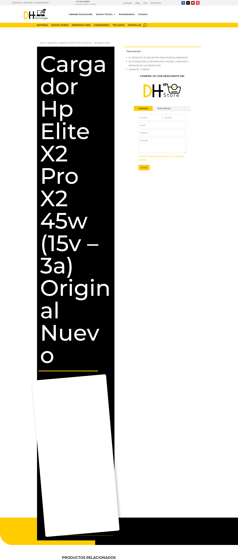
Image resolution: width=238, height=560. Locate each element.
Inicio (42, 42)
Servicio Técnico (104, 14)
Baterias (42, 25)
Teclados (119, 25)
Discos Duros (60, 25)
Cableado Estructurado (81, 14)
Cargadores (101, 25)
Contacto (127, 3)
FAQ (145, 3)
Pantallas (134, 25)
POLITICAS (156, 3)
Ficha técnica (164, 108)
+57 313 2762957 (83, 1)
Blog (137, 3)
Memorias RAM (81, 25)
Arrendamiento (127, 14)
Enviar (144, 167)
